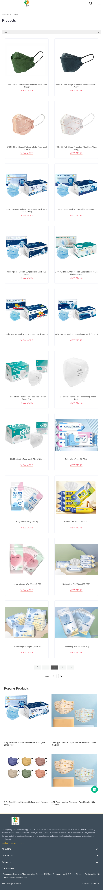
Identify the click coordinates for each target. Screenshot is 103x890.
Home (5, 14)
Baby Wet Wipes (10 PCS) (27, 522)
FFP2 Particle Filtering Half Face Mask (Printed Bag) (76, 398)
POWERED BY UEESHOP (91, 884)
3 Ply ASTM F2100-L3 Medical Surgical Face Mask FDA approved (76, 273)
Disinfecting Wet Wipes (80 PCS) (76, 584)
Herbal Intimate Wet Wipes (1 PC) (27, 584)
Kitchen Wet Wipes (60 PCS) (76, 522)
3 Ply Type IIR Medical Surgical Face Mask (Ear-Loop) (27, 273)
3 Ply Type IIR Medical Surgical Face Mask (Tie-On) (76, 334)
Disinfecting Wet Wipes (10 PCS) (27, 646)
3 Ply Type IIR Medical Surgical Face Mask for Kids (26, 334)
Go (61, 676)
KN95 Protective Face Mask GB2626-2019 (27, 459)
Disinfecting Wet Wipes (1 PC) (76, 646)
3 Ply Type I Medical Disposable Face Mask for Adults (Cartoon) (74, 743)
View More (27, 90)
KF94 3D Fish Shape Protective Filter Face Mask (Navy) (76, 85)
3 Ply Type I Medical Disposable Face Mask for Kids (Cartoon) (73, 803)
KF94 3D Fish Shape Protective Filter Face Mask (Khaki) (26, 148)
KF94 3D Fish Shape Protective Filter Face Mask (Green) (26, 85)
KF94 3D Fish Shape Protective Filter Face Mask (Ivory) (76, 148)
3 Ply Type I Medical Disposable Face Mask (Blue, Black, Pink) (27, 210)
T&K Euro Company (52, 874)
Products (14, 14)
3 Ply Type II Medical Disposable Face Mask (76, 209)
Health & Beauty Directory (73, 874)
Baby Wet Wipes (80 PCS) (76, 459)
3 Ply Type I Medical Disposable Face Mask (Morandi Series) (26, 803)
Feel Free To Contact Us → (13, 843)
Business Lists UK (92, 874)
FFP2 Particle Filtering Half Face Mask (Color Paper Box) (27, 398)
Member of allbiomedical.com (15, 878)
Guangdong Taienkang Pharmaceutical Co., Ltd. (23, 874)
